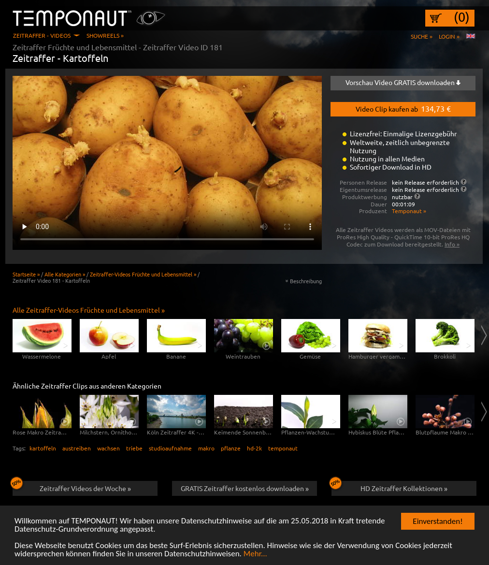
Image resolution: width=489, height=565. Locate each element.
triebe (134, 448)
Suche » (421, 36)
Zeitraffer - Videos (42, 35)
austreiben (76, 448)
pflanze (231, 448)
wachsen (108, 448)
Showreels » (105, 35)
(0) (462, 17)
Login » (449, 36)
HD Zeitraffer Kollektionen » (389, 487)
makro (206, 448)
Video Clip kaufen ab (403, 108)
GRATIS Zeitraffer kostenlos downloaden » (245, 488)
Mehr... (255, 554)
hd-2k (254, 448)
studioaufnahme (170, 448)
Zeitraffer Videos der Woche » (72, 487)
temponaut (283, 448)
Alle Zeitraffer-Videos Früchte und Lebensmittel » (89, 309)
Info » (452, 244)
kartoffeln (42, 448)
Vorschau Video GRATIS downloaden (402, 82)
